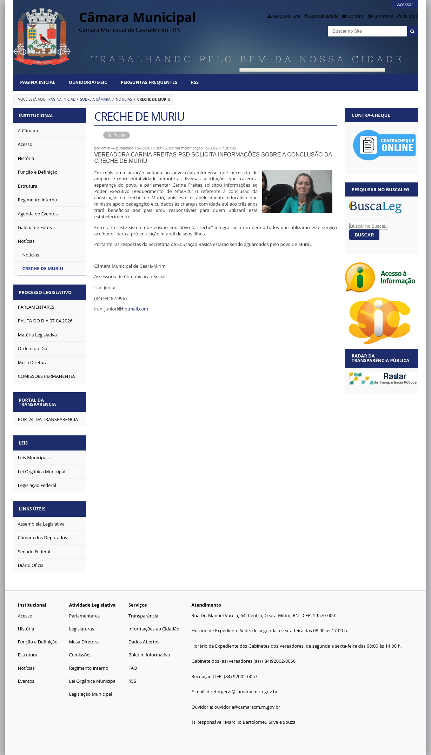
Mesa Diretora (84, 636)
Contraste (383, 16)
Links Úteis (33, 504)
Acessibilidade (323, 16)
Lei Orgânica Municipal (93, 675)
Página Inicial (37, 82)
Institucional (37, 115)
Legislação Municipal (90, 688)
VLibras (410, 16)
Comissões (80, 649)
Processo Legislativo (46, 290)
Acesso (25, 610)
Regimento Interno (88, 662)
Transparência (143, 610)
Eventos (26, 675)
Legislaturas (81, 623)
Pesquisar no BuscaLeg (380, 189)
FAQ (132, 662)
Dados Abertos (143, 636)
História (26, 623)
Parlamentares (84, 610)
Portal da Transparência (38, 399)
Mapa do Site (286, 16)
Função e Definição (38, 636)
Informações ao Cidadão (153, 623)
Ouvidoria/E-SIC (88, 82)
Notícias (124, 99)
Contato (356, 16)
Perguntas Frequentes (149, 82)
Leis (24, 439)
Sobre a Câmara (95, 99)
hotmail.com (135, 309)
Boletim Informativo (149, 649)
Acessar (405, 4)
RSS (195, 82)
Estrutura (28, 649)
